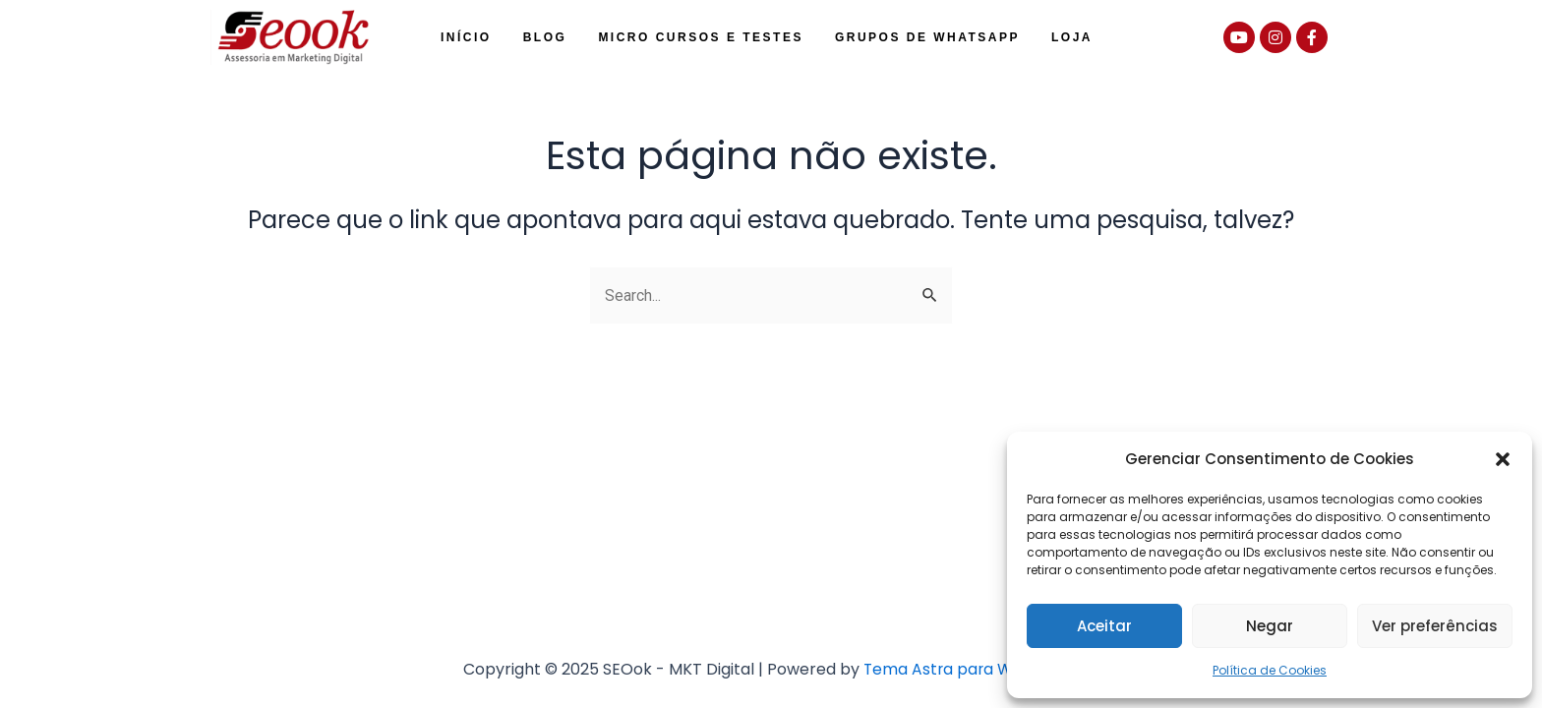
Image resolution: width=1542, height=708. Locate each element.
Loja (1072, 37)
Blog (545, 37)
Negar (1269, 626)
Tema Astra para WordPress (971, 669)
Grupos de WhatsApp (927, 37)
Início (466, 37)
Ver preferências (1435, 626)
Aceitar (1104, 626)
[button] (1502, 459)
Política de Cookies (1270, 670)
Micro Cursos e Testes (700, 37)
